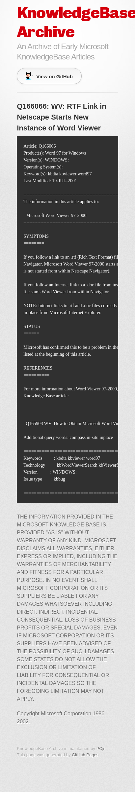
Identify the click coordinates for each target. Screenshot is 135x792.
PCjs (100, 748)
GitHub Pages (85, 754)
